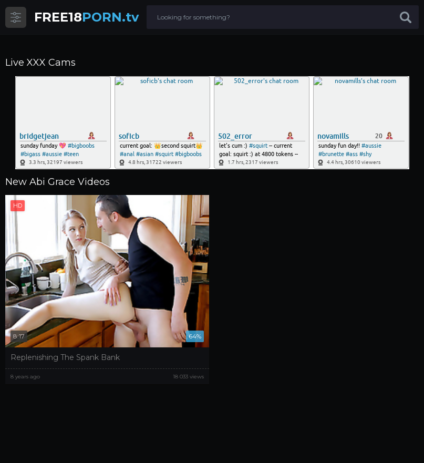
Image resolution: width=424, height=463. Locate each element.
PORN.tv (86, 17)
